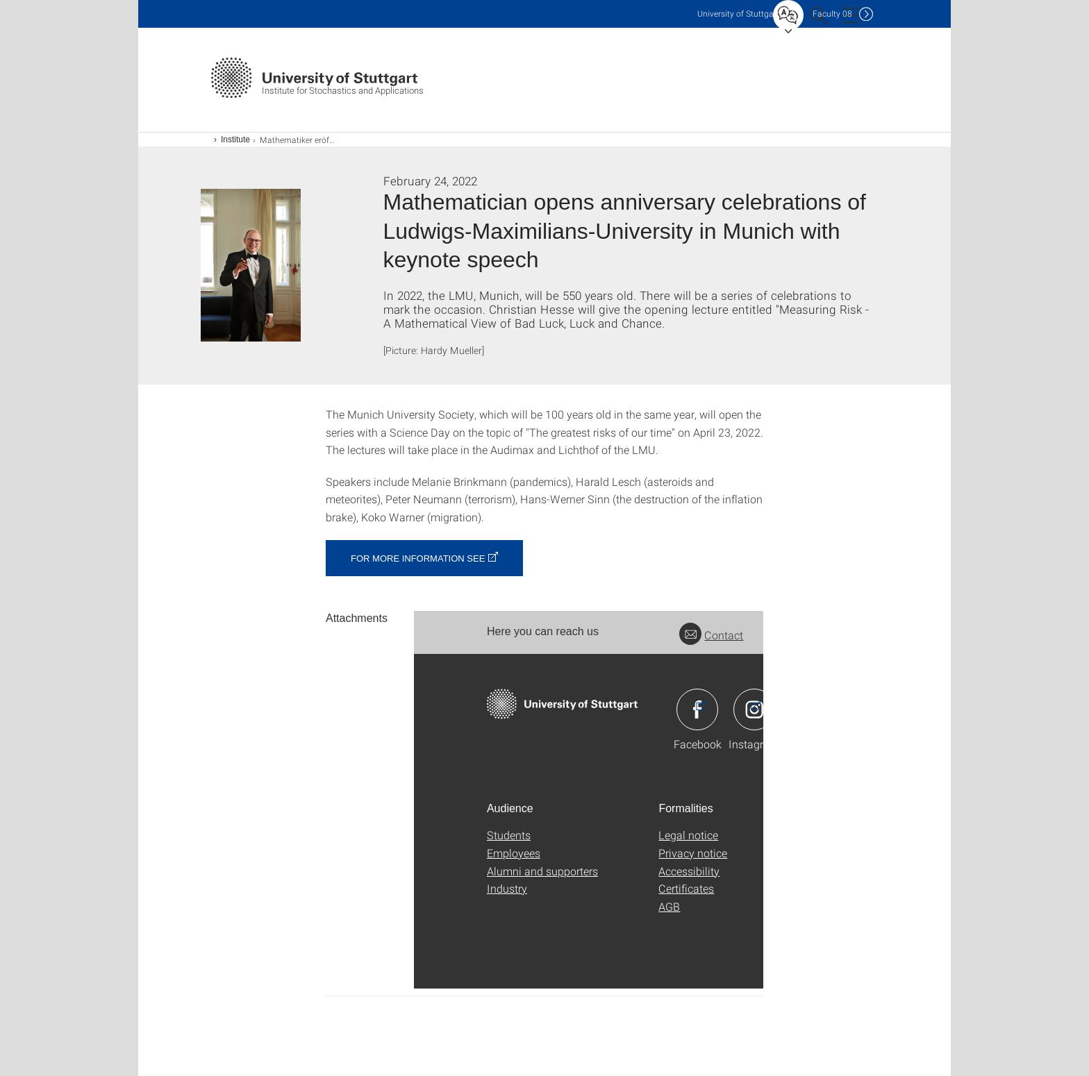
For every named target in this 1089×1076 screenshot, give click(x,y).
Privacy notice (692, 853)
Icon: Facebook (697, 709)
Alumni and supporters (542, 871)
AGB (669, 906)
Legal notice (688, 834)
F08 (832, 13)
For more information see (418, 558)
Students (509, 834)
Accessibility (689, 871)
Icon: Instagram (754, 709)
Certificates (686, 888)
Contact (711, 635)
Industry (507, 888)
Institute (235, 139)
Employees (513, 853)
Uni (738, 13)
